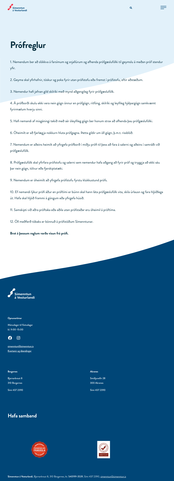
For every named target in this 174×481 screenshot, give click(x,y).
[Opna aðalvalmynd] (163, 7)
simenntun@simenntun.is (21, 346)
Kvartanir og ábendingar (20, 351)
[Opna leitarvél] (131, 8)
